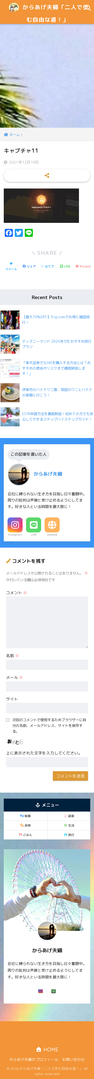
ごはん (25, 835)
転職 (25, 816)
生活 (69, 825)
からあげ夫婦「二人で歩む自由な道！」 (48, 11)
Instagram (15, 534)
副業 (69, 816)
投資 (25, 825)
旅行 (69, 835)
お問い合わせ (73, 1059)
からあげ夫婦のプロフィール (33, 1059)
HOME (47, 1049)
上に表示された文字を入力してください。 (44, 753)
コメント (16, 592)
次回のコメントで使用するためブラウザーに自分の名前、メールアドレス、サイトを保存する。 (49, 725)
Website (52, 534)
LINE (34, 534)
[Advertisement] (47, 78)
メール (14, 677)
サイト (12, 699)
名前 (12, 655)
